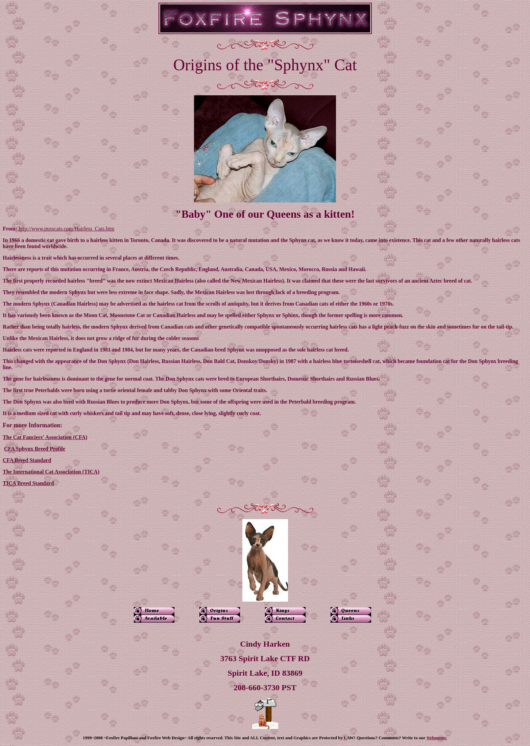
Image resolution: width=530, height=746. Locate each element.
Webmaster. (436, 737)
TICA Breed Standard (28, 483)
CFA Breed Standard (27, 460)
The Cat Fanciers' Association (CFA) (45, 437)
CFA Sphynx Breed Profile (34, 449)
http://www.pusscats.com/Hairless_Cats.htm (66, 229)
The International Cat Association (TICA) (51, 472)
